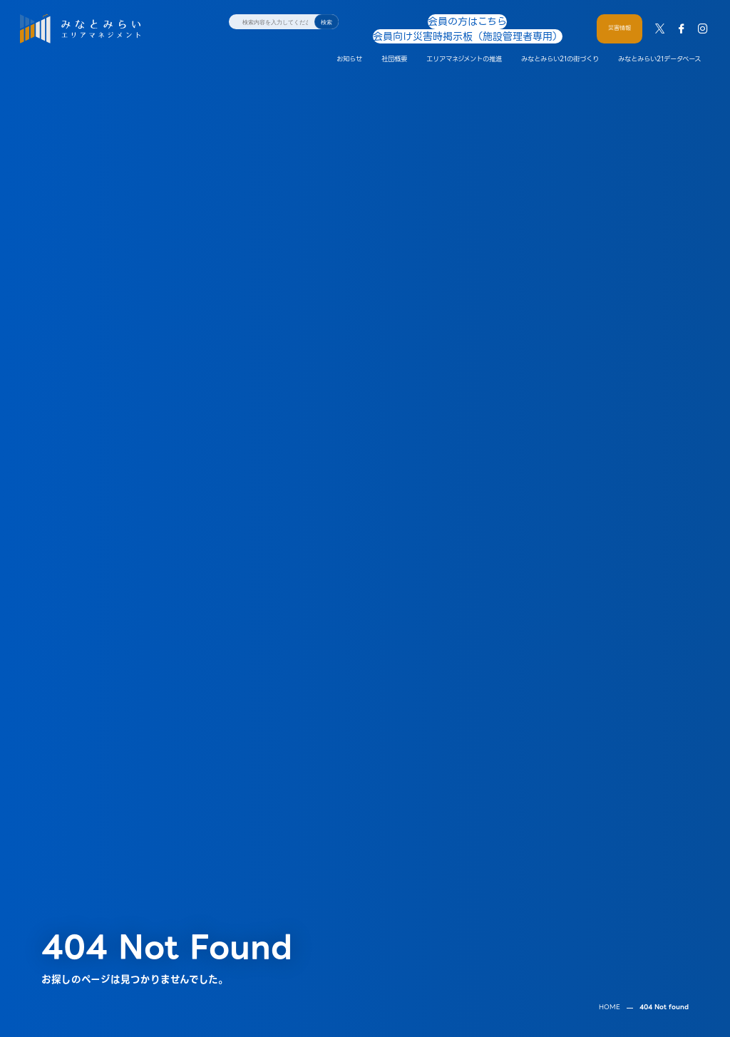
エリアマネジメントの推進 (464, 44)
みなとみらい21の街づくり (560, 44)
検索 (326, 22)
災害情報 (619, 21)
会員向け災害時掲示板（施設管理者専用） (505, 21)
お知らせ (349, 44)
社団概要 (394, 44)
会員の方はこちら (399, 21)
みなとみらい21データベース (659, 44)
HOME (609, 972)
